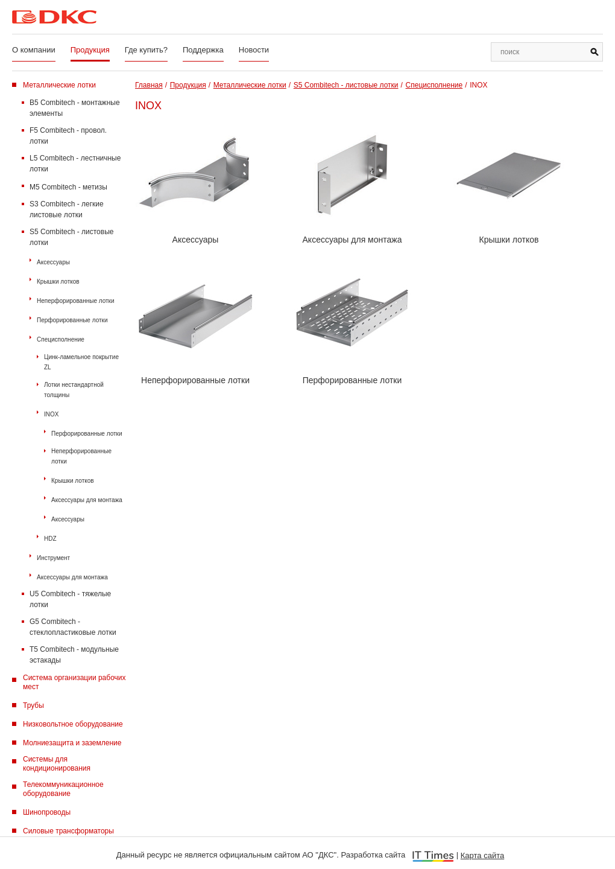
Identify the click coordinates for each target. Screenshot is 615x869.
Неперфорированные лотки (76, 301)
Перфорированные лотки (72, 320)
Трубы (33, 705)
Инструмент (53, 558)
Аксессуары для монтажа (86, 500)
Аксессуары (53, 262)
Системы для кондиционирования (56, 763)
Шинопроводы (47, 812)
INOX (51, 414)
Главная (149, 85)
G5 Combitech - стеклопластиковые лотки (73, 627)
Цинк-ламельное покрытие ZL (81, 362)
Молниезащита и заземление (72, 743)
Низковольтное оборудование (73, 724)
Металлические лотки (59, 85)
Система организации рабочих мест (74, 682)
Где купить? (146, 49)
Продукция (90, 49)
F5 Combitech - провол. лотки (68, 135)
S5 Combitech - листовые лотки (71, 237)
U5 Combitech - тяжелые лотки (70, 599)
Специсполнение (60, 339)
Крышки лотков (58, 281)
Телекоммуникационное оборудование (63, 789)
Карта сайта (482, 855)
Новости (254, 49)
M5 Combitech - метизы (68, 187)
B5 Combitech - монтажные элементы (75, 108)
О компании (33, 49)
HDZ (50, 538)
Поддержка (203, 49)
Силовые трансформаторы (68, 831)
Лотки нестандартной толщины (74, 389)
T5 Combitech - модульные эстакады (74, 654)
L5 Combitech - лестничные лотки (75, 163)
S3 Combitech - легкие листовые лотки (67, 209)
